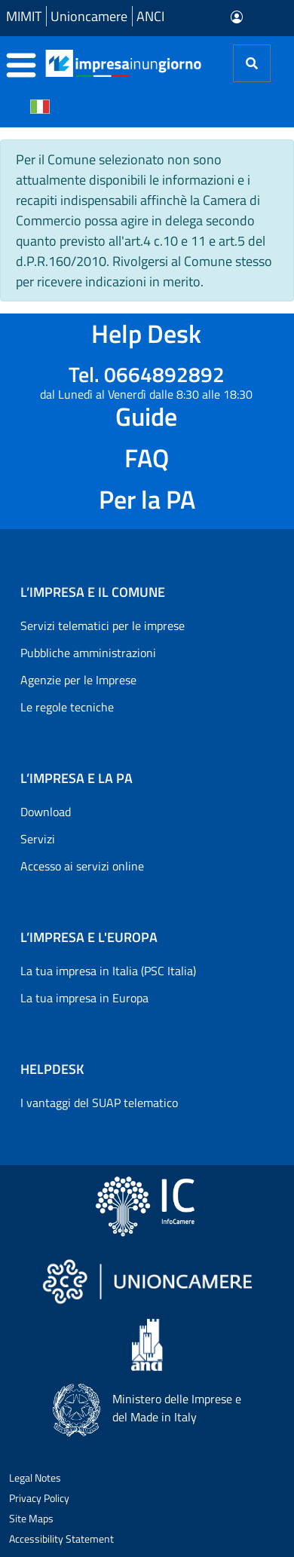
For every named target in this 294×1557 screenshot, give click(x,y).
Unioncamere (89, 16)
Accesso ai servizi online (82, 866)
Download (45, 812)
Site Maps (31, 1518)
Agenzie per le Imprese (78, 680)
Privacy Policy (39, 1498)
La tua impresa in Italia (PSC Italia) (108, 971)
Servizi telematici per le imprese (102, 625)
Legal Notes (35, 1477)
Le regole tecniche (67, 707)
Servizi (37, 839)
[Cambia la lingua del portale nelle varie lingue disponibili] (40, 105)
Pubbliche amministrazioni (88, 653)
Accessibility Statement (61, 1538)
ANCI (150, 16)
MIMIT (23, 16)
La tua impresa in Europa (84, 998)
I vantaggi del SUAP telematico (99, 1103)
